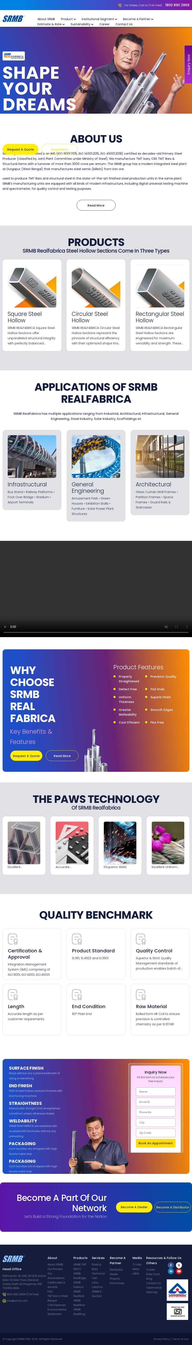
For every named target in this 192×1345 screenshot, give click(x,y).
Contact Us (124, 24)
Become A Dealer (134, 1207)
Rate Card (153, 1274)
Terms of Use (180, 1339)
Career (104, 24)
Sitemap (151, 1292)
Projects (115, 1278)
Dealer (114, 1274)
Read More (59, 149)
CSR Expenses (57, 1305)
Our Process (55, 1269)
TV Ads (136, 1264)
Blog (149, 1278)
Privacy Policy (162, 1339)
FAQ (50, 1291)
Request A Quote (20, 149)
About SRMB (46, 19)
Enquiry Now (188, 64)
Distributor (116, 1269)
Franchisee (117, 1283)
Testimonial (154, 1287)
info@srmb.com (17, 1301)
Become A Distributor (172, 1207)
